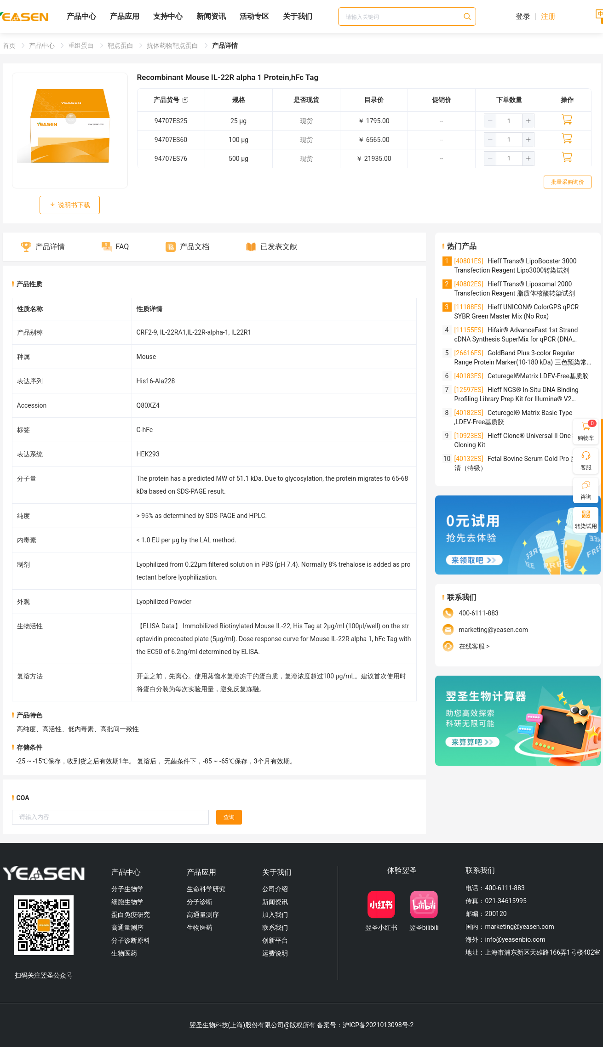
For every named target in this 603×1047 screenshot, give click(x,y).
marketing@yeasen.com (493, 629)
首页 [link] (10, 45)
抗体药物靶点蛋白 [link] (173, 45)
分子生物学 (127, 889)
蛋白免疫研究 (130, 914)
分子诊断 (199, 901)
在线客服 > (474, 646)
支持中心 (168, 16)
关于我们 (297, 16)
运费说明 (275, 953)
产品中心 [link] (42, 45)
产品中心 (81, 16)
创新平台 (275, 940)
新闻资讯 (211, 16)
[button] (490, 121)
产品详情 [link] (225, 45)
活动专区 (254, 16)
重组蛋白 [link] (81, 45)
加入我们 (275, 914)
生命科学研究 (206, 889)
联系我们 (275, 927)
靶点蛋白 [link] (121, 45)
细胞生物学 (127, 901)
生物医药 (124, 953)
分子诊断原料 (130, 940)
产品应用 (124, 16)
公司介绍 (275, 889)
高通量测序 (127, 927)
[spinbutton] (509, 121)
